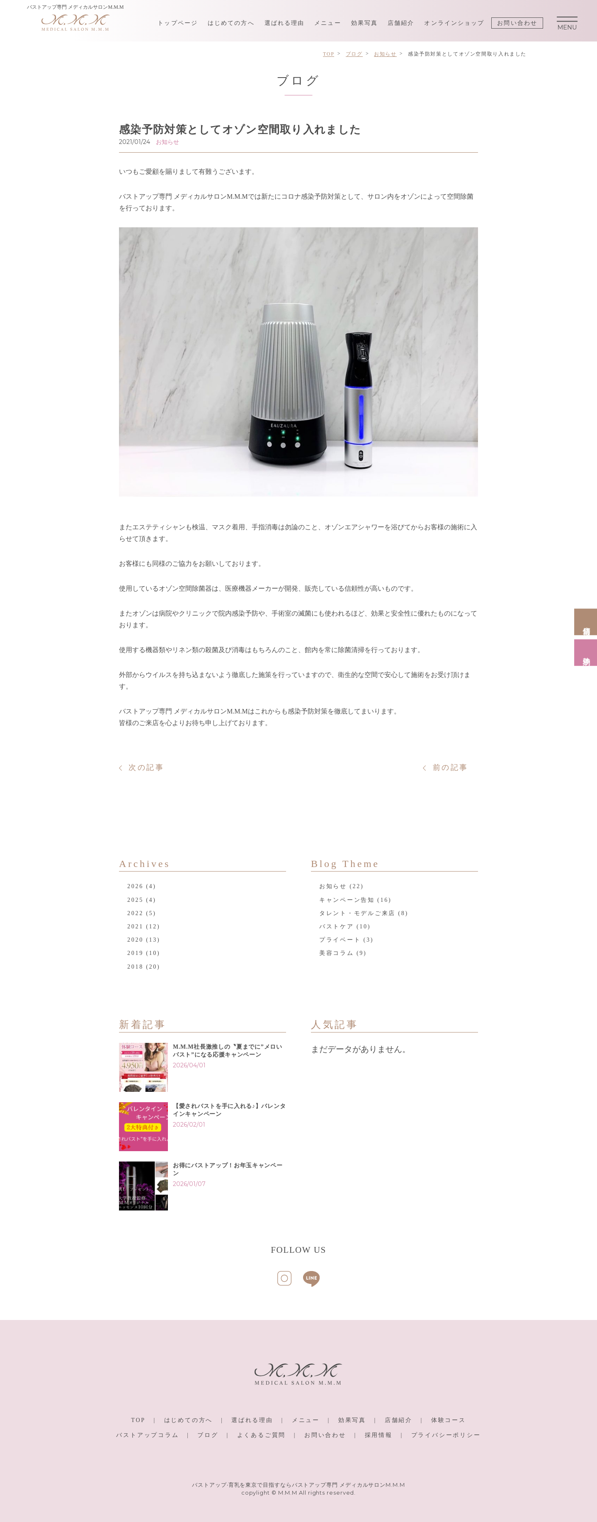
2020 (135, 940)
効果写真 (364, 23)
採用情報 (379, 1435)
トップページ (178, 23)
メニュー (327, 23)
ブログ (207, 1435)
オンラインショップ (454, 23)
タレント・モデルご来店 (357, 913)
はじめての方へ (231, 23)
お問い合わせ (517, 23)
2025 (135, 900)
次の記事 (146, 767)
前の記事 (450, 767)
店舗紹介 (401, 23)
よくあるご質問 (261, 1435)
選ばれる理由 (285, 23)
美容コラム (336, 953)
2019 (135, 953)
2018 (135, 967)
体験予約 (586, 653)
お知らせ (333, 886)
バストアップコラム (147, 1435)
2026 (135, 886)
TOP (138, 1420)
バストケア (336, 926)
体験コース (448, 1420)
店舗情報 (586, 622)
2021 (135, 926)
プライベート (340, 940)
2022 (135, 913)
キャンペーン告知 (347, 900)
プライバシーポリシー (446, 1435)
